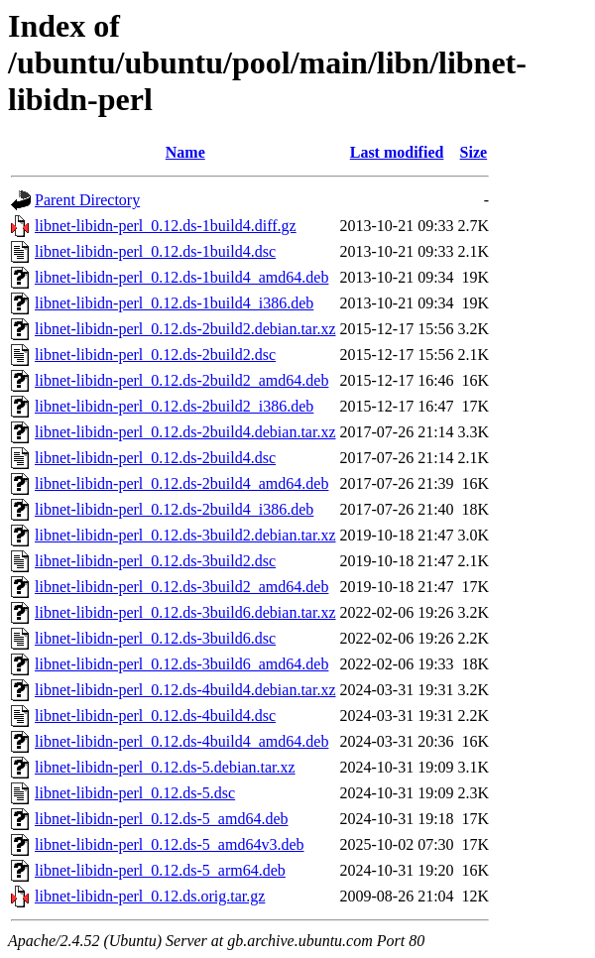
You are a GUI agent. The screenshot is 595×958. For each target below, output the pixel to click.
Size (474, 152)
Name (185, 152)
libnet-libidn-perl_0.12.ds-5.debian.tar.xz (165, 767)
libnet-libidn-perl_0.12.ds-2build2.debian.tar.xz (185, 328)
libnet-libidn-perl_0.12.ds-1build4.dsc (155, 251)
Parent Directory (87, 199)
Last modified (397, 152)
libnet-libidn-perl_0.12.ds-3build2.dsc (155, 560)
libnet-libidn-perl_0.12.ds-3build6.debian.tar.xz (185, 612)
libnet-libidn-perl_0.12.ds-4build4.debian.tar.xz (185, 689)
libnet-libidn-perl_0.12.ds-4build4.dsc (155, 715)
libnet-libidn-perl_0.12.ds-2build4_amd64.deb (181, 483)
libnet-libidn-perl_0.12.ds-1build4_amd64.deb (181, 277)
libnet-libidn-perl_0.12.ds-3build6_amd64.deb (181, 664)
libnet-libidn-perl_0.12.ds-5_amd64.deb (162, 818)
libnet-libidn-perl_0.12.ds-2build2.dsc (155, 354)
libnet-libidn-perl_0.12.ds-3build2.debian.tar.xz (185, 535)
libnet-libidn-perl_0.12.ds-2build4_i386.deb (174, 509)
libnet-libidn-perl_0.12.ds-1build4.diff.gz (166, 225)
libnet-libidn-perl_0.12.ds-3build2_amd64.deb (181, 586)
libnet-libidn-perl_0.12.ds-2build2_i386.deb (174, 406)
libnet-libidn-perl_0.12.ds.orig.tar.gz (150, 896)
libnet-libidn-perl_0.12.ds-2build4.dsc (155, 457)
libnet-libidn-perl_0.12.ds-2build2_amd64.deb (181, 380)
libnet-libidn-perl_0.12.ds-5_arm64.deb (160, 870)
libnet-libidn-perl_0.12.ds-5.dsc (135, 792)
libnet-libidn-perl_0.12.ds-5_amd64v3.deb (169, 844)
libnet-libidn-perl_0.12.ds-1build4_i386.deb (174, 303)
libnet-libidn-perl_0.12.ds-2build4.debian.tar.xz (185, 431)
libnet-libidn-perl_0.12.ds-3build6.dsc (155, 638)
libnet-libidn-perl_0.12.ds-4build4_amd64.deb (181, 741)
